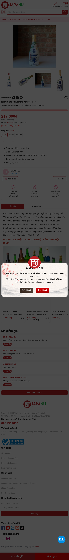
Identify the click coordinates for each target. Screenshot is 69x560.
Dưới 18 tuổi (26, 290)
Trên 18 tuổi (42, 290)
